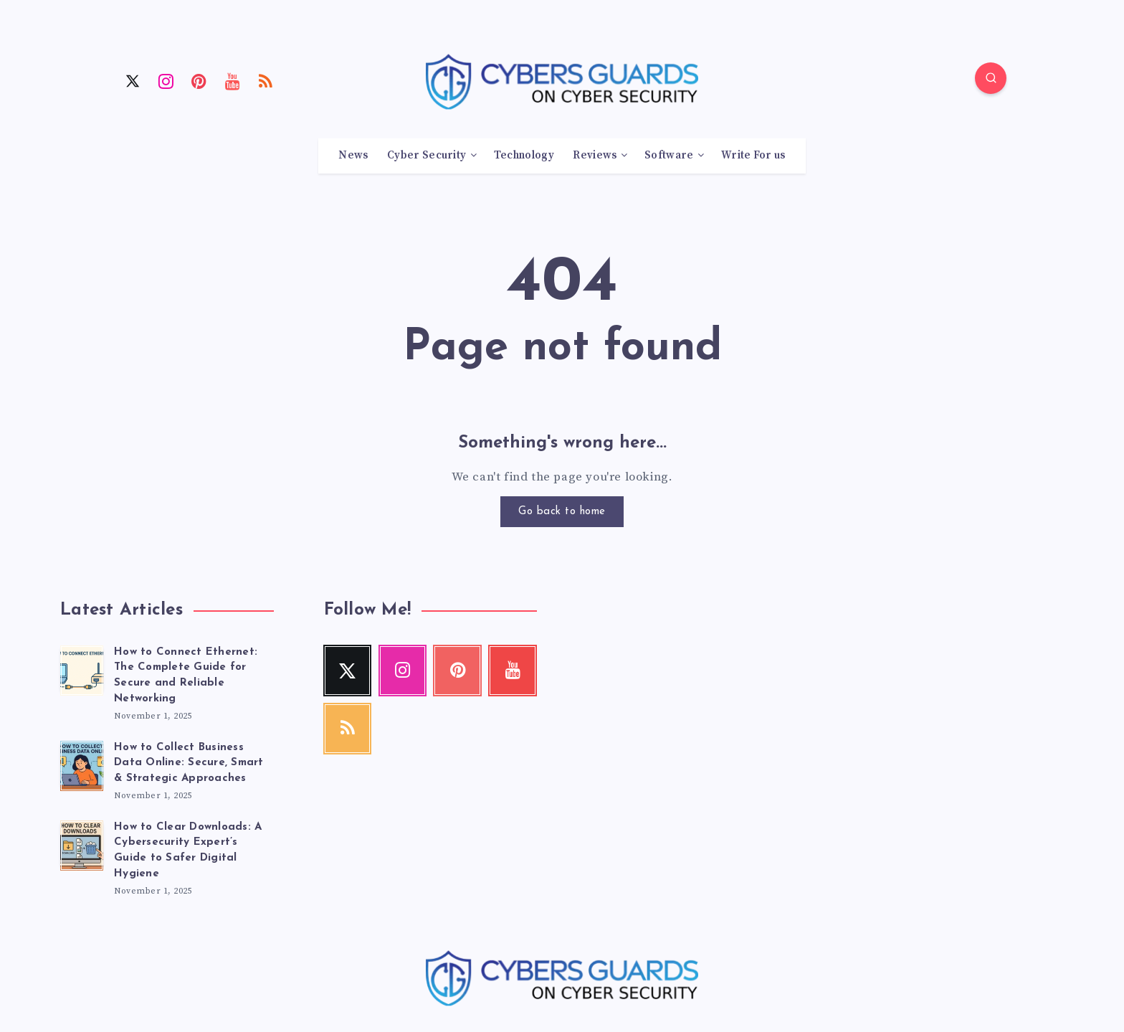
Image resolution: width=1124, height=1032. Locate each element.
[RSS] (266, 80)
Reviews (594, 155)
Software (668, 155)
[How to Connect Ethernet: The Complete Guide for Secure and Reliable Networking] (81, 668)
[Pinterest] (199, 80)
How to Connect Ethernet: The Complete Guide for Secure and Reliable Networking (185, 675)
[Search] (990, 78)
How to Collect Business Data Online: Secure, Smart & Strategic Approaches (189, 763)
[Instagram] (166, 80)
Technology (524, 155)
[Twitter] (132, 80)
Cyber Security (426, 155)
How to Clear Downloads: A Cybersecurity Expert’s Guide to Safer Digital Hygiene (188, 850)
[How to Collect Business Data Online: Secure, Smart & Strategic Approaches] (81, 764)
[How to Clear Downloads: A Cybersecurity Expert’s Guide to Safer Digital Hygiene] (81, 843)
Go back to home (562, 511)
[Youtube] (233, 80)
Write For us (753, 155)
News (353, 155)
